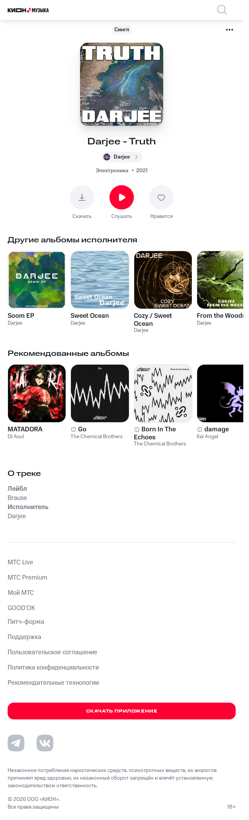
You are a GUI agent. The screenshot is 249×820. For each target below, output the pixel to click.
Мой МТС (21, 592)
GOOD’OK (21, 608)
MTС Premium (27, 577)
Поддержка (24, 637)
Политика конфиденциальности (53, 667)
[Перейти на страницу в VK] (45, 743)
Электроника (112, 171)
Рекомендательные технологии (53, 682)
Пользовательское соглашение (52, 652)
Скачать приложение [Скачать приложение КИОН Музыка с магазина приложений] (121, 711)
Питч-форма (26, 621)
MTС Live (20, 562)
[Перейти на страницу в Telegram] (16, 743)
